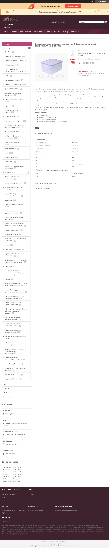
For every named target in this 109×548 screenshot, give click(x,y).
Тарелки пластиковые (12, 230)
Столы (7, 75)
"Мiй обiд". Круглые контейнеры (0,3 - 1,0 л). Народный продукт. (16, 311)
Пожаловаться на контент (48, 546)
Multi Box (8, 52)
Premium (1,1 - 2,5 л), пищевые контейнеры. (15, 167)
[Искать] (105, 22)
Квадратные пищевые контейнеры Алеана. (12, 318)
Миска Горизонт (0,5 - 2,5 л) (14, 183)
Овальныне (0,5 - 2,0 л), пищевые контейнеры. (15, 239)
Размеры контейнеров (71, 32)
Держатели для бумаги (12, 131)
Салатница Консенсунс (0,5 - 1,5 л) (15, 143)
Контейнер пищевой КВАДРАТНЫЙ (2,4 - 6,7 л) (13, 358)
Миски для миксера (11, 234)
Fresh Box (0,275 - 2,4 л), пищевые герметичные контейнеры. (16, 261)
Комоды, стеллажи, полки (13, 84)
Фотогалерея (39, 32)
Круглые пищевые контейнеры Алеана (15, 337)
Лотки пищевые (10, 116)
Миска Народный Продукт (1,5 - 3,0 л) (15, 188)
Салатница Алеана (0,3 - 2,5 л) (14, 205)
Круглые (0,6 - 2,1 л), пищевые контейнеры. (14, 255)
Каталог (14, 32)
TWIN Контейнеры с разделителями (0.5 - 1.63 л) (14, 70)
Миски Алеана (9, 157)
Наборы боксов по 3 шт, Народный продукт (13, 303)
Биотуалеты (9, 161)
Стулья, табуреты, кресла (13, 121)
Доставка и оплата (8, 494)
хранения (38, 91)
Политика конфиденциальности (68, 546)
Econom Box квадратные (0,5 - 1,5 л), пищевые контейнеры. (15, 291)
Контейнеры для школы (13, 56)
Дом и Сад (8, 200)
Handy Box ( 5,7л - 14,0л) (12, 364)
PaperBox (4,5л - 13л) (11, 379)
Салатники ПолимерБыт (13, 249)
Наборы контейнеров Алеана (12, 344)
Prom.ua (64, 542)
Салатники (8, 266)
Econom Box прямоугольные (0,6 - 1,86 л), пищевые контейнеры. (15, 351)
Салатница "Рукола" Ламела (14, 60)
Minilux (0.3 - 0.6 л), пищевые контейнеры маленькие (14, 126)
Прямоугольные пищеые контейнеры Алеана (13, 325)
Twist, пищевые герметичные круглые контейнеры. (14, 212)
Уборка (7, 279)
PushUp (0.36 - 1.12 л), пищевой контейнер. (15, 369)
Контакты (28, 32)
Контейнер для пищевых (43, 89)
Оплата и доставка (54, 32)
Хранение (8, 172)
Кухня (6, 153)
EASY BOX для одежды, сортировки (13, 94)
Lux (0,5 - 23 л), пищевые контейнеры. (13, 137)
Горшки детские (10, 148)
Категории (6, 48)
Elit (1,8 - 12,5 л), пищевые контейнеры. (13, 178)
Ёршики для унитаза (11, 88)
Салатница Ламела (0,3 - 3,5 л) (14, 100)
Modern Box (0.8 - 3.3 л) (12, 374)
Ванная (7, 245)
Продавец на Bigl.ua (54, 544)
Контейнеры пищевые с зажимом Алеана (13, 331)
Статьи (5, 392)
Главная (5, 32)
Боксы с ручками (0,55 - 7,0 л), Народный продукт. (14, 297)
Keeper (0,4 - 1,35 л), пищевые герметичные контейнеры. (14, 224)
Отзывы (6, 388)
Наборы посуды (10, 65)
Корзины (8, 106)
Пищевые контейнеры (12, 80)
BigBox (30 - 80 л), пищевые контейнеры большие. (14, 195)
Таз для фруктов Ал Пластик (11, 111)
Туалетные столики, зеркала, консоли (15, 218)
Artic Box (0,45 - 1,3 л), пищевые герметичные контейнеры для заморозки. (15, 273)
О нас (21, 32)
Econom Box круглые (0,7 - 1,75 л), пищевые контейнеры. (16, 284)
